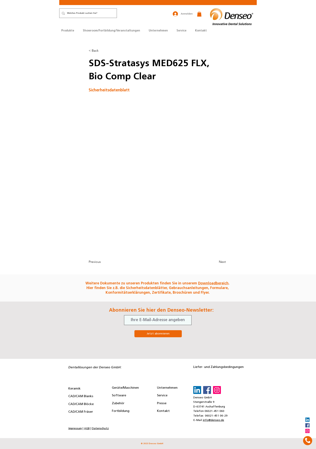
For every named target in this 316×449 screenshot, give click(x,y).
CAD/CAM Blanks (80, 396)
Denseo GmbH (202, 397)
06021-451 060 (214, 411)
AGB (87, 428)
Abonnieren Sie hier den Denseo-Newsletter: (161, 310)
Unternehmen (167, 387)
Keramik (74, 388)
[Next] (216, 262)
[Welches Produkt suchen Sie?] (87, 13)
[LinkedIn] (307, 420)
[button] (199, 14)
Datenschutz (100, 428)
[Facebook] (307, 425)
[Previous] (102, 262)
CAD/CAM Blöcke (81, 404)
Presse (161, 403)
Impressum (75, 428)
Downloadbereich (213, 283)
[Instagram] (307, 431)
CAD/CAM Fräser (80, 411)
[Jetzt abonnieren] (158, 333)
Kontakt (163, 411)
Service (162, 395)
